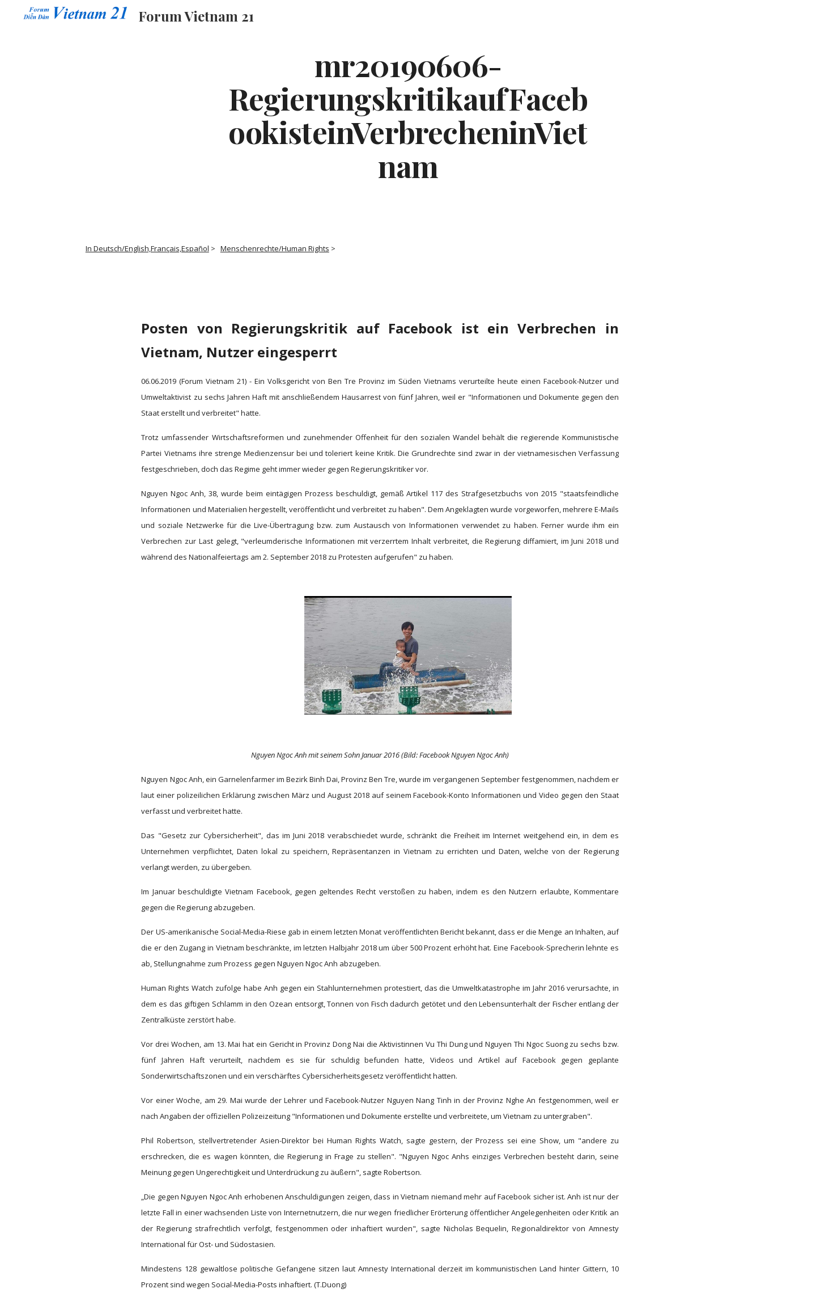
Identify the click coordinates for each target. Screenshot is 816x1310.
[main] (408, 115)
